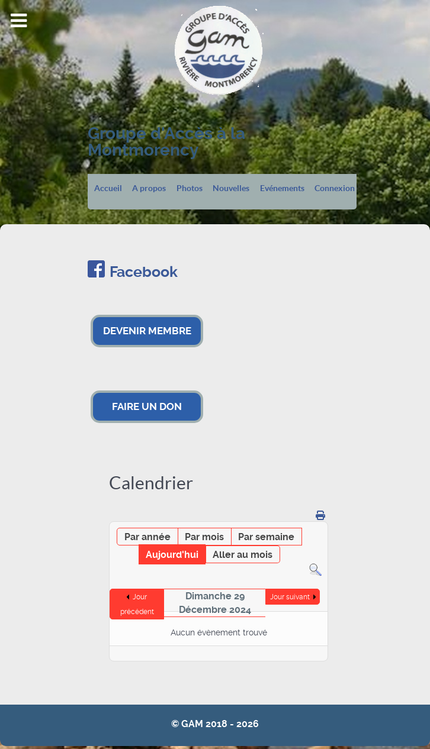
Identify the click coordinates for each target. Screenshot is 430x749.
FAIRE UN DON (147, 406)
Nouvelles (231, 189)
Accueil (108, 189)
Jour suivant (290, 597)
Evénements (282, 189)
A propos (149, 189)
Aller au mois (242, 554)
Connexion (335, 189)
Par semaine (266, 537)
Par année (147, 537)
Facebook (144, 271)
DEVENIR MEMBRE (147, 331)
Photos (190, 189)
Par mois (204, 537)
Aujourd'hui (172, 554)
